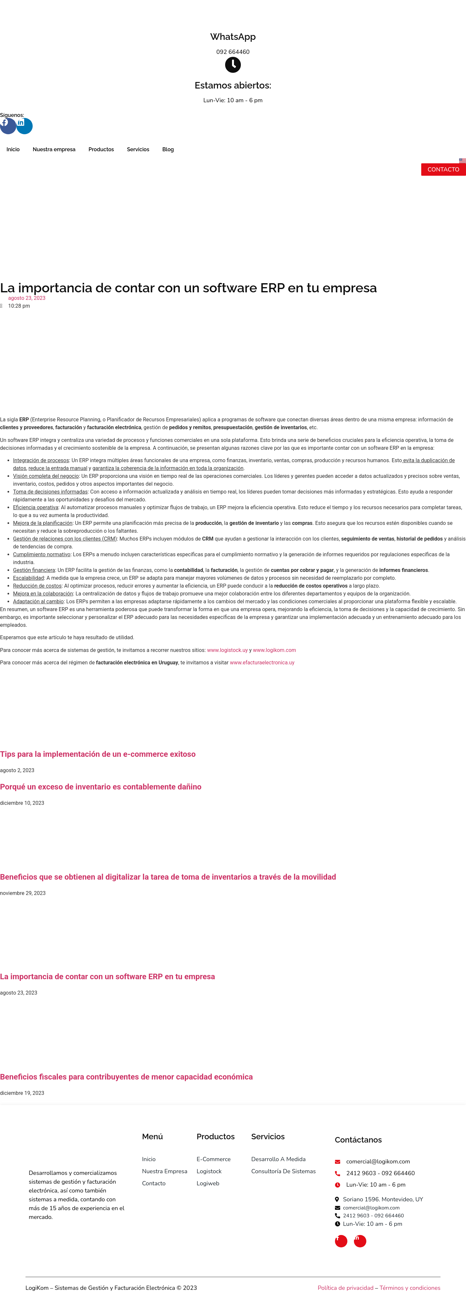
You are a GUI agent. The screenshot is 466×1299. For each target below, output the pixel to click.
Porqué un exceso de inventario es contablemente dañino (101, 786)
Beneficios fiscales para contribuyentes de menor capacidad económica (126, 1076)
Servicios (138, 149)
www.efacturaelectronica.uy (262, 662)
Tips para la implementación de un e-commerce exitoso (98, 754)
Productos (101, 149)
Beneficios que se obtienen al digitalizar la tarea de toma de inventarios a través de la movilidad (168, 877)
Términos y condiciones (410, 1288)
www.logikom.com (274, 650)
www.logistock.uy (227, 650)
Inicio (13, 149)
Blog (168, 149)
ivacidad (363, 1288)
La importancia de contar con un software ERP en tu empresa (107, 976)
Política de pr (335, 1288)
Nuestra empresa (54, 149)
